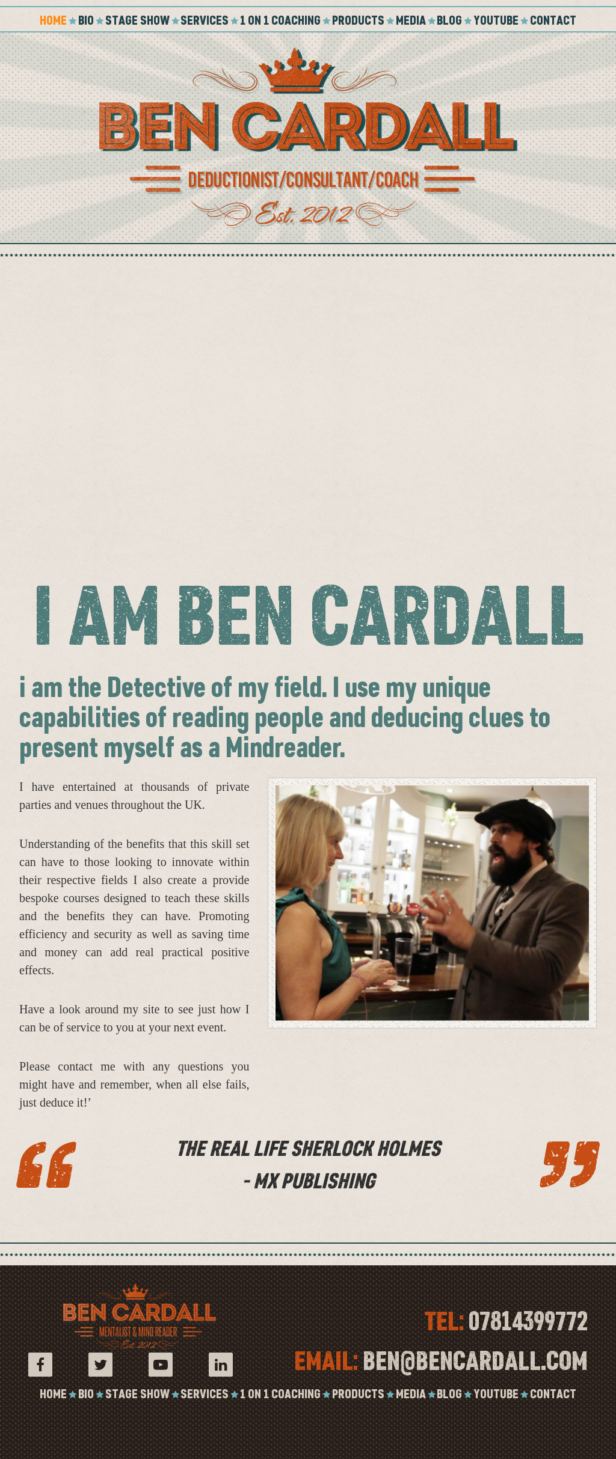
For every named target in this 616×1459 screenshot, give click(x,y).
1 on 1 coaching (280, 20)
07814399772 (528, 1321)
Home (53, 20)
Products (358, 20)
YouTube (496, 20)
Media (411, 20)
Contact (553, 20)
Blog (449, 20)
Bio (86, 20)
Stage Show (137, 20)
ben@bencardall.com (475, 1361)
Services (204, 20)
